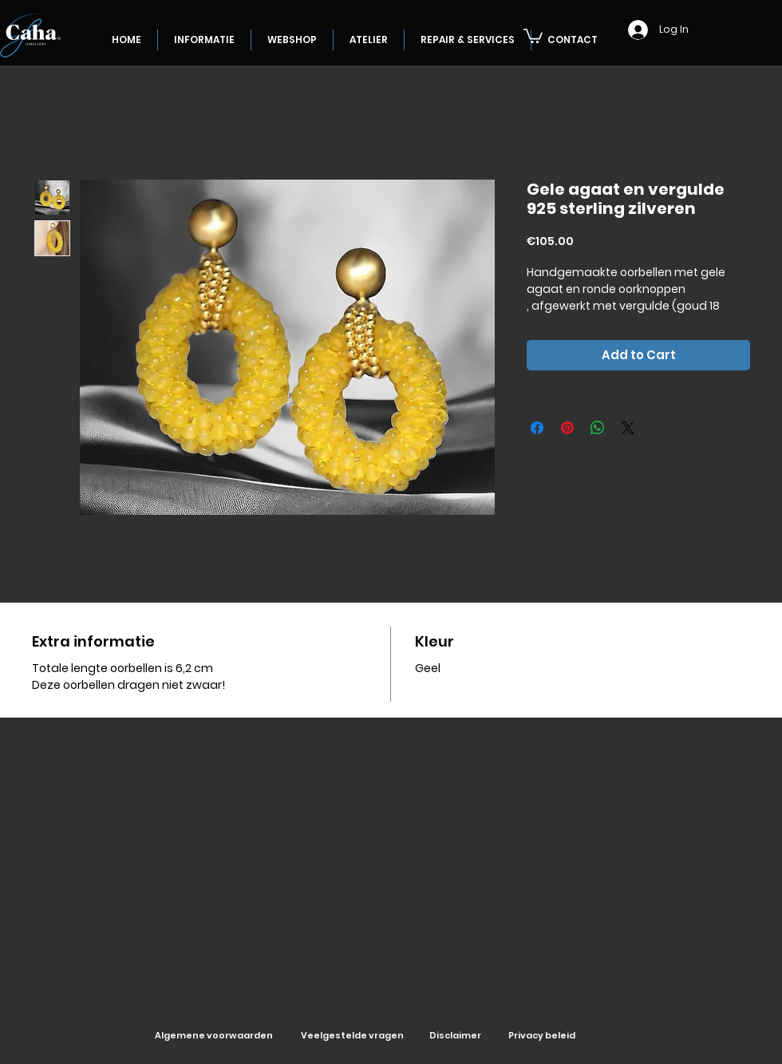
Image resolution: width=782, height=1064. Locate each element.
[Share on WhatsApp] (597, 427)
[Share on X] (628, 427)
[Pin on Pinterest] (567, 427)
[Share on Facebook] (537, 427)
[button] (533, 35)
